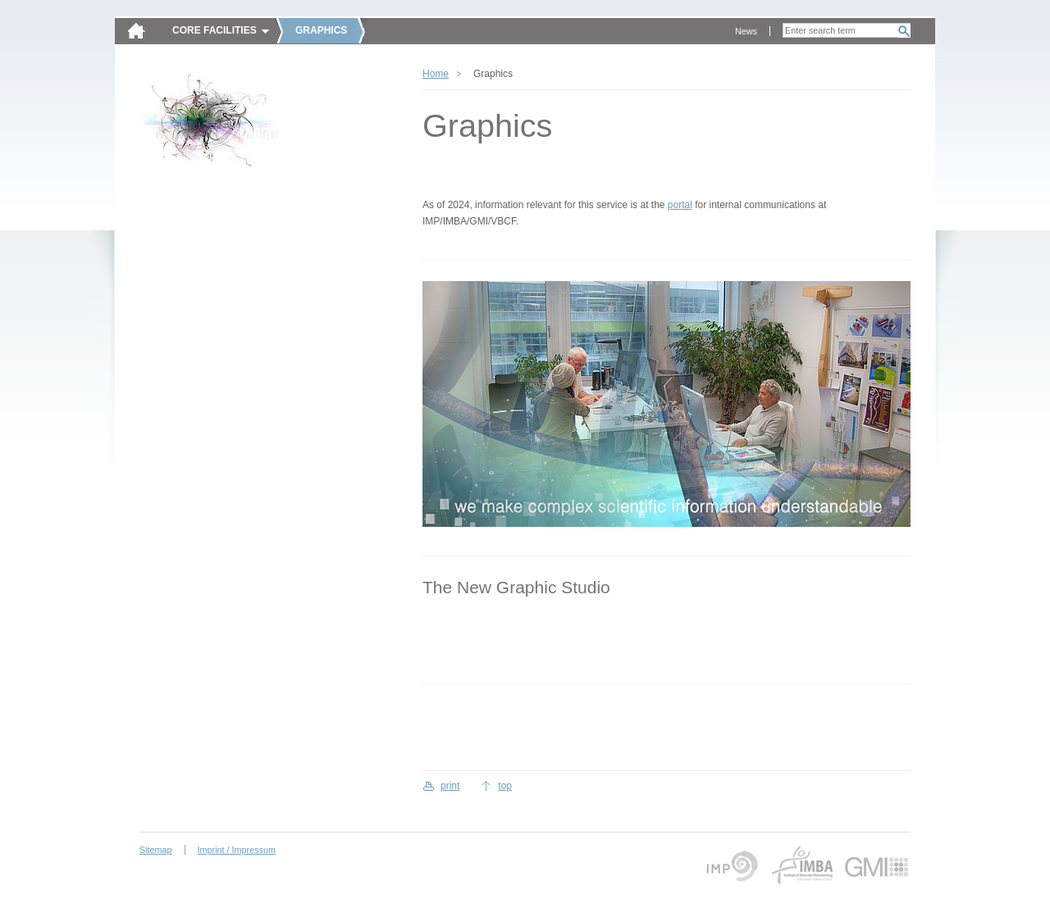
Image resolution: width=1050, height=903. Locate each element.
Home (435, 74)
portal (680, 205)
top (505, 786)
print (450, 786)
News (746, 31)
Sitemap (155, 850)
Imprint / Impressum (237, 850)
